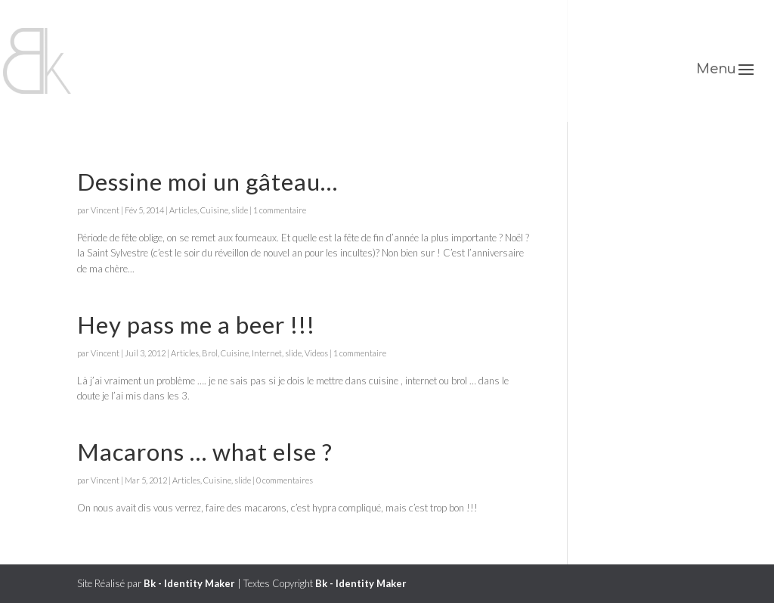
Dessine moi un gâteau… (207, 181)
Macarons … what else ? (205, 451)
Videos (316, 353)
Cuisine (214, 210)
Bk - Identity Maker (189, 583)
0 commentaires (284, 480)
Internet (267, 353)
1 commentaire (279, 210)
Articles (183, 210)
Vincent (105, 210)
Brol (210, 353)
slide (239, 210)
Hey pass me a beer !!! (196, 324)
